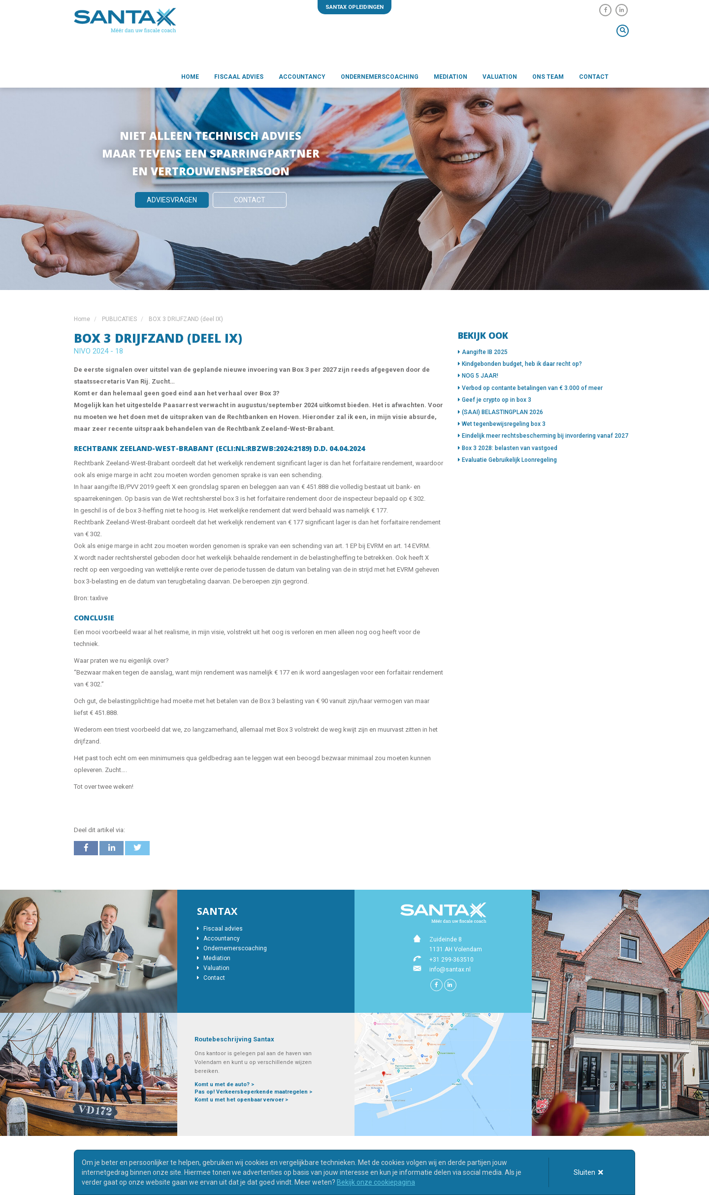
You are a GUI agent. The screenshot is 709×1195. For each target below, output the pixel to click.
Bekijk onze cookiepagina (376, 1182)
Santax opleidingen (354, 7)
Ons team (548, 76)
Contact (594, 76)
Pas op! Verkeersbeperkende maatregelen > (253, 1092)
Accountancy (302, 76)
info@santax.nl (450, 969)
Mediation (450, 76)
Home (190, 76)
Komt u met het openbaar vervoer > (241, 1100)
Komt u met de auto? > (224, 1084)
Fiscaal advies (238, 76)
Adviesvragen (172, 200)
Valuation (500, 76)
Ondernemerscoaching (380, 76)
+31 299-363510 (451, 959)
